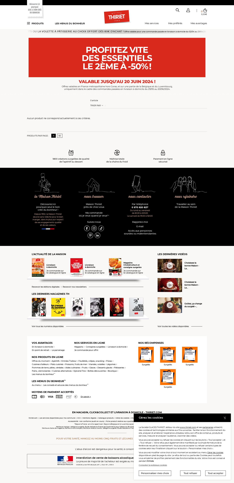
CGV (79, 418)
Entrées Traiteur (69, 361)
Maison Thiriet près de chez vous (94, 205)
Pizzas (109, 361)
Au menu (36, 385)
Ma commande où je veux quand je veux (94, 214)
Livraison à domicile (117, 347)
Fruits (84, 367)
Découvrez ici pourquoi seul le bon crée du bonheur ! (48, 207)
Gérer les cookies (215, 452)
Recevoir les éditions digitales (46, 287)
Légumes (111, 364)
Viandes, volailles (97, 364)
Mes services (152, 23)
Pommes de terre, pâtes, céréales (47, 367)
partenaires (207, 427)
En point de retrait (40, 350)
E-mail (140, 226)
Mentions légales (89, 418)
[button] (188, 10)
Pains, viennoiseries (41, 371)
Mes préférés (175, 23)
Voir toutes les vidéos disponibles (173, 326)
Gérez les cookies (122, 418)
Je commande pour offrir (86, 350)
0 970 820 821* (140, 207)
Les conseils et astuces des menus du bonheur (66, 385)
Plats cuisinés (57, 364)
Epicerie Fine (80, 371)
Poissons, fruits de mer (76, 364)
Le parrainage (58, 350)
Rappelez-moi (140, 222)
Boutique (112, 371)
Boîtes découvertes (97, 371)
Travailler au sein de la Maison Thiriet (186, 205)
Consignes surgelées (95, 347)
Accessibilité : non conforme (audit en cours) (86, 421)
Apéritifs (56, 361)
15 (53, 136)
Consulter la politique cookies (153, 465)
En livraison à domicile (42, 347)
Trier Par (95, 105)
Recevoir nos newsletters (75, 287)
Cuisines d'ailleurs (40, 364)
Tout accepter (215, 473)
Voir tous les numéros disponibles (48, 326)
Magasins (78, 347)
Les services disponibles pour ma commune (57, 418)
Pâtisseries (119, 367)
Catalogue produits (106, 418)
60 (60, 136)
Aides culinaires (72, 367)
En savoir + (86, 396)
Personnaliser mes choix (155, 473)
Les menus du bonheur (70, 23)
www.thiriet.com (188, 427)
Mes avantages (199, 23)
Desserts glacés (104, 367)
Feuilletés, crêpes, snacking (91, 361)
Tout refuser (190, 473)
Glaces (92, 367)
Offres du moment (41, 361)
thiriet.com (33, 418)
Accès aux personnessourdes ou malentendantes (140, 232)
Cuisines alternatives (62, 371)
